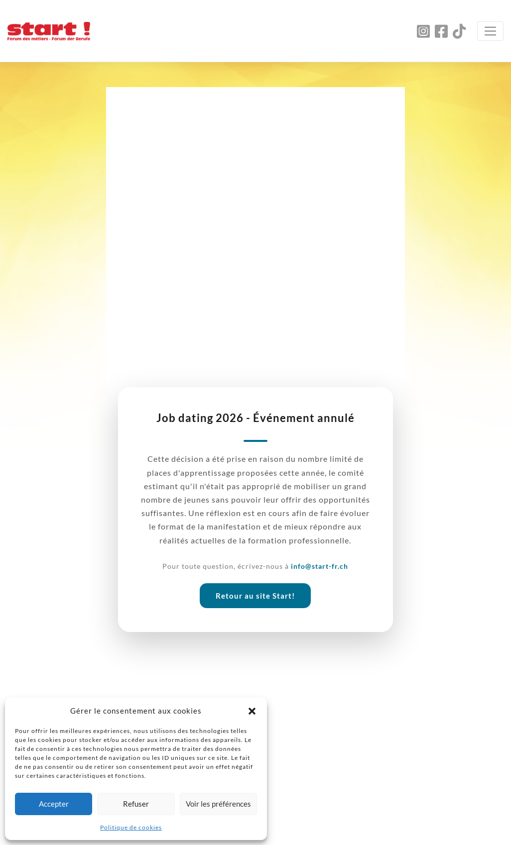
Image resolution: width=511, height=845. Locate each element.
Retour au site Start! (255, 595)
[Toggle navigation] (490, 30)
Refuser (136, 803)
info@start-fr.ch (319, 566)
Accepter (54, 803)
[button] (252, 711)
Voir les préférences (218, 803)
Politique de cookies (131, 827)
